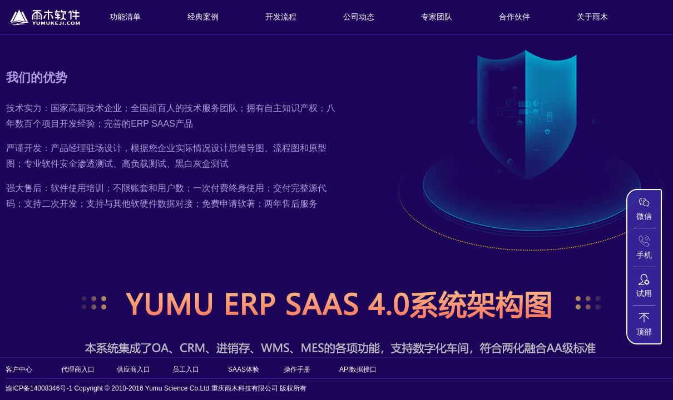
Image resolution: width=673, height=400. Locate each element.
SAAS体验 (243, 369)
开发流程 (280, 16)
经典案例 (203, 16)
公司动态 (358, 16)
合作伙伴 (514, 16)
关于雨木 (592, 16)
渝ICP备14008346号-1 (39, 388)
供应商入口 (133, 369)
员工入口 (185, 369)
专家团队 (436, 16)
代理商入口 (78, 369)
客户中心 (19, 369)
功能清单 (125, 16)
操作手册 (297, 369)
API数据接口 (358, 369)
